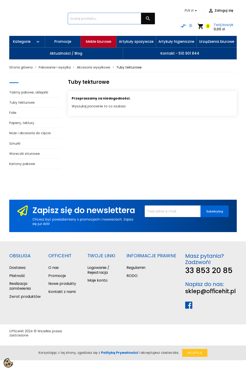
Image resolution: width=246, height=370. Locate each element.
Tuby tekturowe (22, 102)
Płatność (17, 275)
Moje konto (97, 280)
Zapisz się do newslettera (83, 210)
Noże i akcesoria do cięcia (30, 133)
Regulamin (135, 267)
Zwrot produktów (25, 296)
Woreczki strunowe (24, 153)
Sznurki (14, 143)
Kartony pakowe (22, 164)
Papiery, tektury (21, 123)
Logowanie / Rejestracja (98, 270)
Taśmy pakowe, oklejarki (28, 92)
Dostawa (17, 267)
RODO (132, 275)
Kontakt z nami (62, 291)
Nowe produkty (62, 283)
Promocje (57, 275)
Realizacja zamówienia (20, 286)
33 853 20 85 (209, 270)
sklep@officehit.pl (210, 291)
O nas (53, 267)
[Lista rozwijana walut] (192, 10)
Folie (12, 112)
